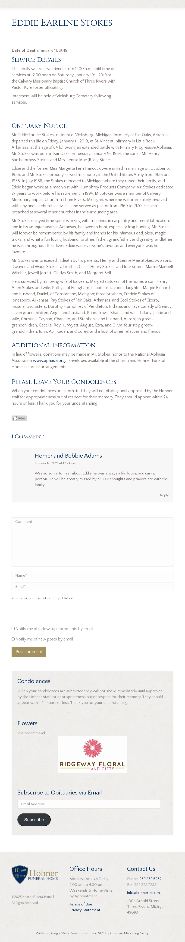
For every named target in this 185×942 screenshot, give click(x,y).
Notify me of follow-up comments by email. (55, 629)
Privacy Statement (84, 910)
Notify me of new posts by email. (45, 639)
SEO (101, 933)
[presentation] (43, 614)
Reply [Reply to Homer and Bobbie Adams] (164, 495)
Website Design (48, 933)
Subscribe (34, 819)
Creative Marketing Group (129, 933)
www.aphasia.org (49, 360)
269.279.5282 (150, 879)
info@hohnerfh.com (143, 893)
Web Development (76, 933)
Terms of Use (80, 904)
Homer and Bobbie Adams (68, 456)
